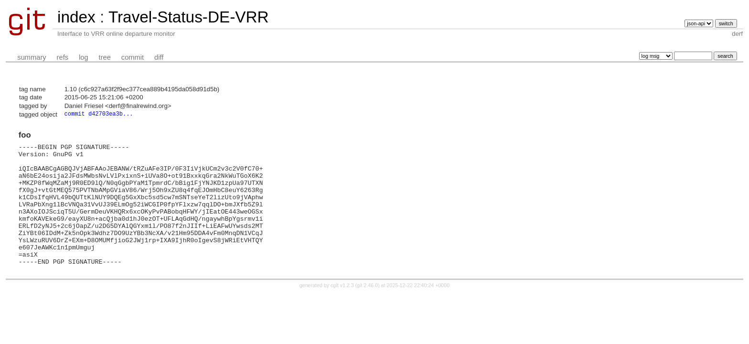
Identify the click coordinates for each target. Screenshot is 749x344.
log (83, 57)
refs (62, 57)
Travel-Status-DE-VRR (188, 17)
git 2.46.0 (367, 310)
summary (31, 57)
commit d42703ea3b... (98, 114)
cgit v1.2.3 (342, 310)
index (76, 17)
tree (105, 57)
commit (132, 57)
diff (158, 57)
